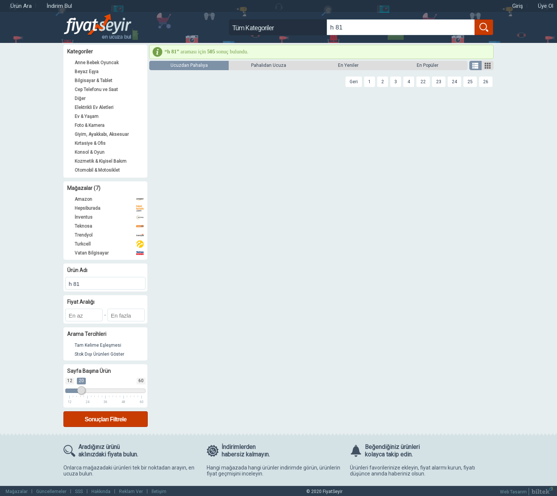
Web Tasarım (513, 492)
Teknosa (109, 226)
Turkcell (109, 244)
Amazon (109, 199)
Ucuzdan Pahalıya (189, 65)
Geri (354, 81)
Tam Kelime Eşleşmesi (98, 345)
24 (454, 81)
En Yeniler (348, 65)
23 (438, 81)
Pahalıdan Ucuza (268, 65)
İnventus (109, 217)
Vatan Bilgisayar (109, 253)
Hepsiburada (109, 208)
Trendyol (109, 235)
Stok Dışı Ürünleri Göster (99, 354)
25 (470, 81)
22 (423, 81)
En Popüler (427, 65)
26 (485, 81)
